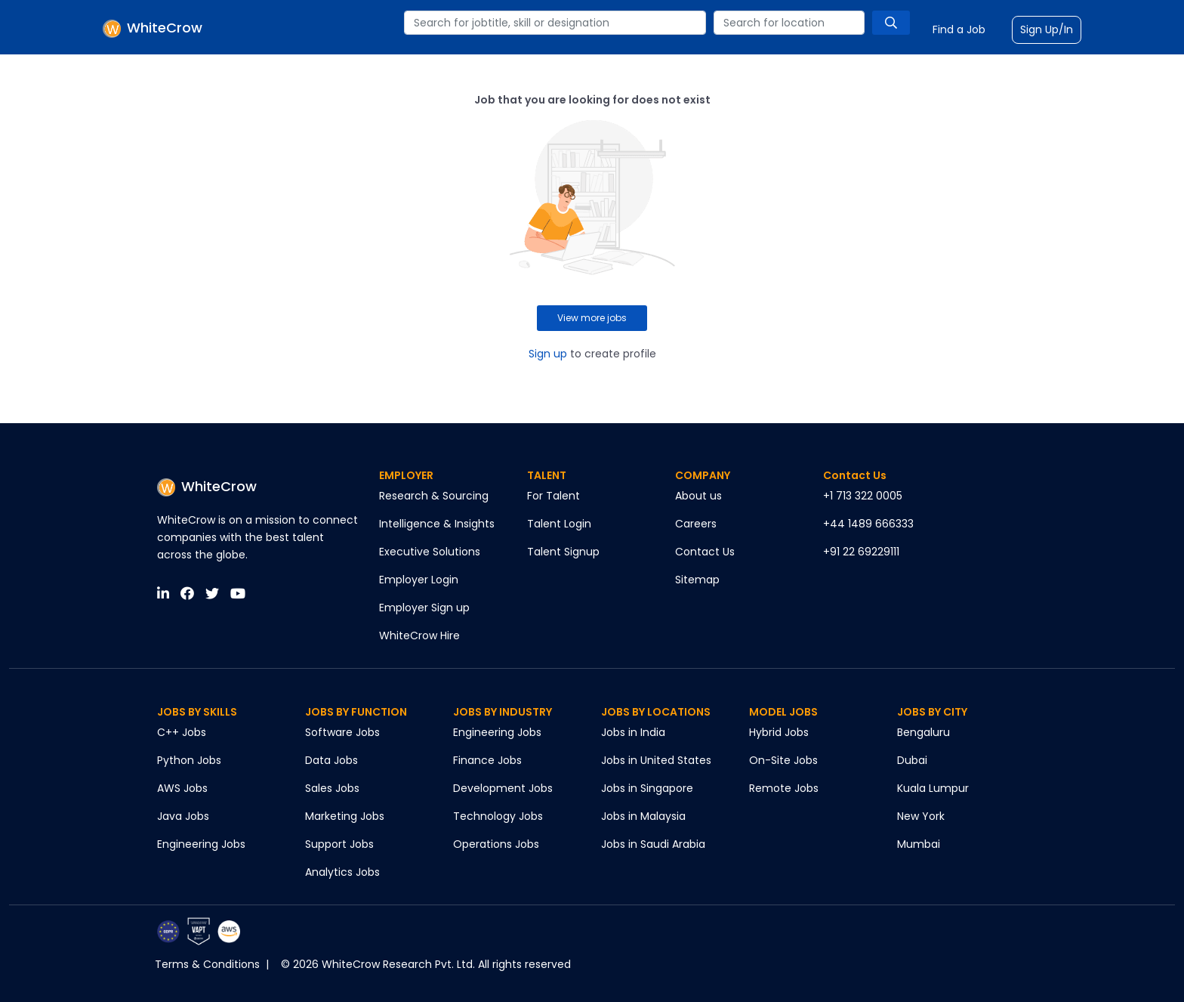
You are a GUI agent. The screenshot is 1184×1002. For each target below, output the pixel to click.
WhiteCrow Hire (419, 635)
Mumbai (918, 844)
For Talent (553, 495)
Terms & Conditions (207, 964)
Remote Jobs (784, 788)
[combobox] (555, 23)
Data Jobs (331, 760)
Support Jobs (339, 844)
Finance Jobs (487, 760)
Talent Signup (563, 551)
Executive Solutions (429, 551)
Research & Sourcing (434, 495)
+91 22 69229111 (861, 551)
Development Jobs (503, 788)
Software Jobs (342, 732)
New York (921, 816)
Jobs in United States (656, 760)
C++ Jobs (181, 732)
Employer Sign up (424, 607)
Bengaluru (923, 732)
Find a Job (959, 29)
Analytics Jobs (342, 872)
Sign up (548, 353)
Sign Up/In (1046, 29)
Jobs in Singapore (647, 788)
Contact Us (705, 551)
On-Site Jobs (783, 760)
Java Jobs (183, 816)
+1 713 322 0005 (862, 495)
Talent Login (559, 523)
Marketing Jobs (344, 816)
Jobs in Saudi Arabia (653, 844)
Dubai (912, 760)
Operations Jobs (496, 844)
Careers (696, 523)
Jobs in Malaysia (643, 816)
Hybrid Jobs (779, 732)
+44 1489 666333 (868, 523)
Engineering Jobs (201, 844)
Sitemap (697, 579)
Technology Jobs (498, 816)
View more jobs (592, 317)
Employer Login (418, 579)
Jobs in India (633, 732)
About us (698, 495)
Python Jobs (189, 760)
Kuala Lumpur (933, 788)
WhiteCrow (207, 486)
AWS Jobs (182, 788)
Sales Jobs (332, 788)
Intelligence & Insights (437, 523)
